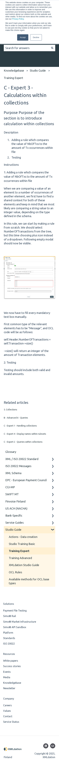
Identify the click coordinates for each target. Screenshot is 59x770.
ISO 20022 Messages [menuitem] (18, 466)
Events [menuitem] (7, 671)
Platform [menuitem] (8, 632)
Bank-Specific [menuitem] (13, 515)
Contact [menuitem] (7, 716)
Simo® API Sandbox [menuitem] (14, 627)
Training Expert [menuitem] (19, 550)
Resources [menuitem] (9, 654)
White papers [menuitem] (10, 660)
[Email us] (52, 745)
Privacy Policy (18, 19)
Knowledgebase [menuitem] (12, 682)
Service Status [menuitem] (11, 721)
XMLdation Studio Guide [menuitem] (24, 565)
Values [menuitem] (7, 710)
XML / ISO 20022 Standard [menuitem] (21, 458)
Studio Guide (38, 70)
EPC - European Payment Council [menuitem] (26, 480)
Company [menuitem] (8, 698)
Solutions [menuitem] (8, 603)
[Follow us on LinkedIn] (45, 745)
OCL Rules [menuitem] (15, 572)
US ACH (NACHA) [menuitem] (16, 508)
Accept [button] (23, 37)
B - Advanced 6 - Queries (16, 417)
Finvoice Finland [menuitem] (15, 501)
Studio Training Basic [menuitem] (22, 543)
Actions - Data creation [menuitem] (23, 536)
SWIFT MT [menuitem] (12, 494)
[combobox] (26, 48)
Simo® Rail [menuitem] (9, 616)
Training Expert (13, 77)
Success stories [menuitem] (12, 666)
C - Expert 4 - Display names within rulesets (25, 434)
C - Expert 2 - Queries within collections (23, 442)
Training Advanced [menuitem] (20, 557)
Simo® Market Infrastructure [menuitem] (19, 621)
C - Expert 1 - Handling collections (20, 425)
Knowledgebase (14, 70)
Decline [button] (36, 37)
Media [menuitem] (6, 677)
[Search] (52, 48)
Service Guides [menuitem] (14, 522)
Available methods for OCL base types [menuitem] (29, 581)
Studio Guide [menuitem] (13, 529)
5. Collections (10, 409)
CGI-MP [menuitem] (10, 487)
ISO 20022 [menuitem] (9, 643)
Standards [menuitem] (9, 638)
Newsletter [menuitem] (9, 688)
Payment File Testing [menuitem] (15, 610)
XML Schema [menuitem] (13, 473)
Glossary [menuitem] (10, 451)
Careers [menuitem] (7, 705)
